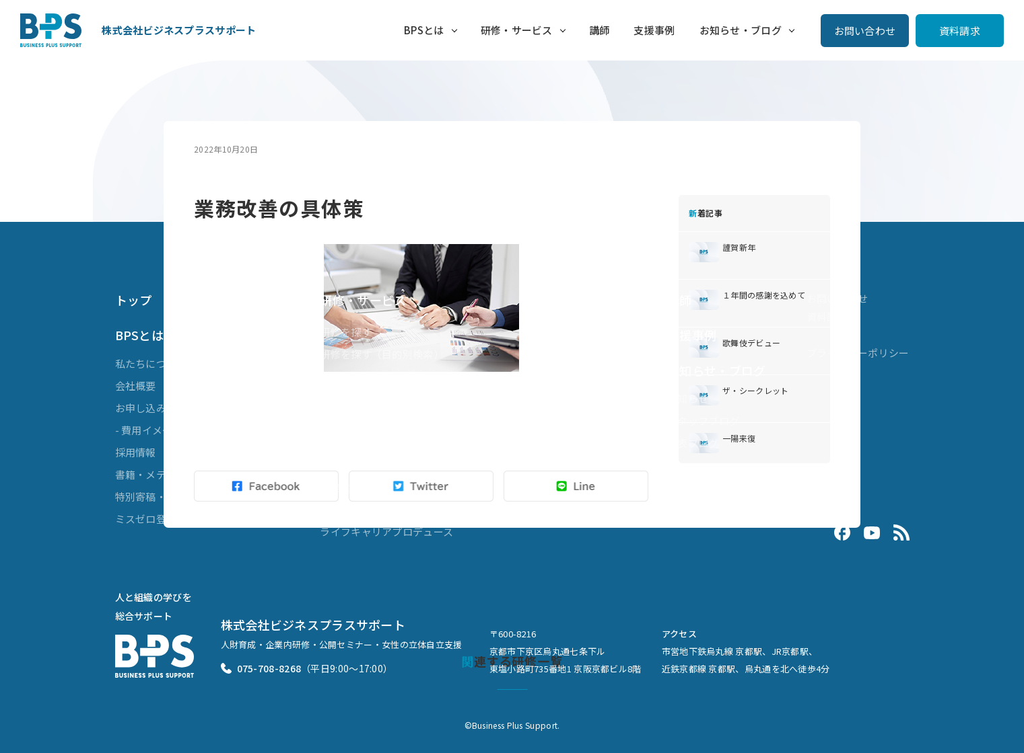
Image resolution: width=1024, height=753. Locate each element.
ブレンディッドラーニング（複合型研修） (417, 398)
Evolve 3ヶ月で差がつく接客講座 (397, 509)
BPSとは (424, 30)
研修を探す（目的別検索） (382, 354)
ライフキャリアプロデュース (386, 531)
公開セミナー (351, 376)
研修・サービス (517, 30)
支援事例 (654, 30)
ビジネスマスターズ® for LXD (387, 420)
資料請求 (959, 31)
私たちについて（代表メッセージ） (197, 363)
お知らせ (687, 398)
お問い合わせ (865, 31)
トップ (133, 300)
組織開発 (340, 465)
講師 (599, 30)
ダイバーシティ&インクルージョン (400, 443)
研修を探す (346, 332)
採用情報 (135, 452)
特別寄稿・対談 (151, 496)
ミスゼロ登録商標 (156, 519)
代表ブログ (693, 443)
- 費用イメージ (149, 430)
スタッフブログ (703, 420)
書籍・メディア (150, 474)
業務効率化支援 (356, 487)
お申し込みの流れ (156, 408)
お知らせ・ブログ (740, 30)
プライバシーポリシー (858, 353)
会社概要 (135, 386)
